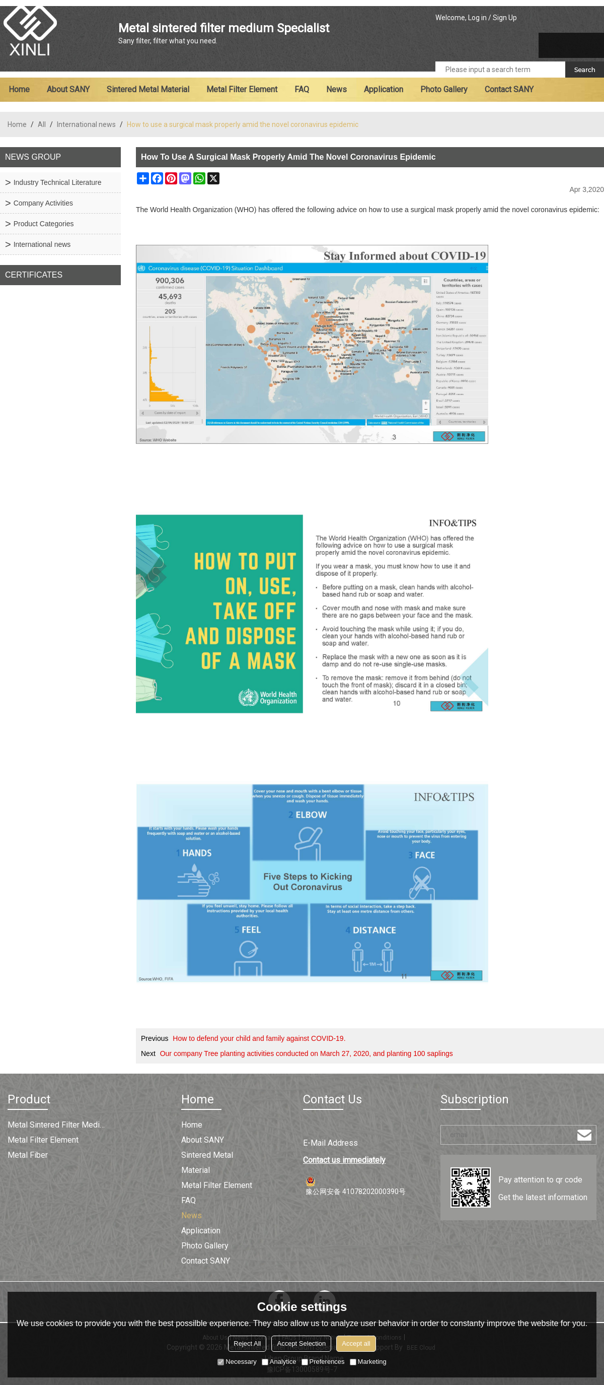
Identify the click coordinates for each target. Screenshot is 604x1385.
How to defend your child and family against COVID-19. (259, 1038)
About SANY (68, 89)
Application (383, 89)
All (42, 124)
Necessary (236, 1361)
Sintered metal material (148, 89)
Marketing (368, 1361)
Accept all (356, 1343)
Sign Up (505, 18)
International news (86, 124)
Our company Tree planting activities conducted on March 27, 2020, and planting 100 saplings (306, 1053)
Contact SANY (509, 89)
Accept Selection (301, 1343)
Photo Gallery (444, 89)
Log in (477, 18)
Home (19, 89)
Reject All (247, 1343)
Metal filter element (241, 89)
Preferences (323, 1361)
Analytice (279, 1361)
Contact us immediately (344, 1160)
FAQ (301, 89)
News (336, 89)
